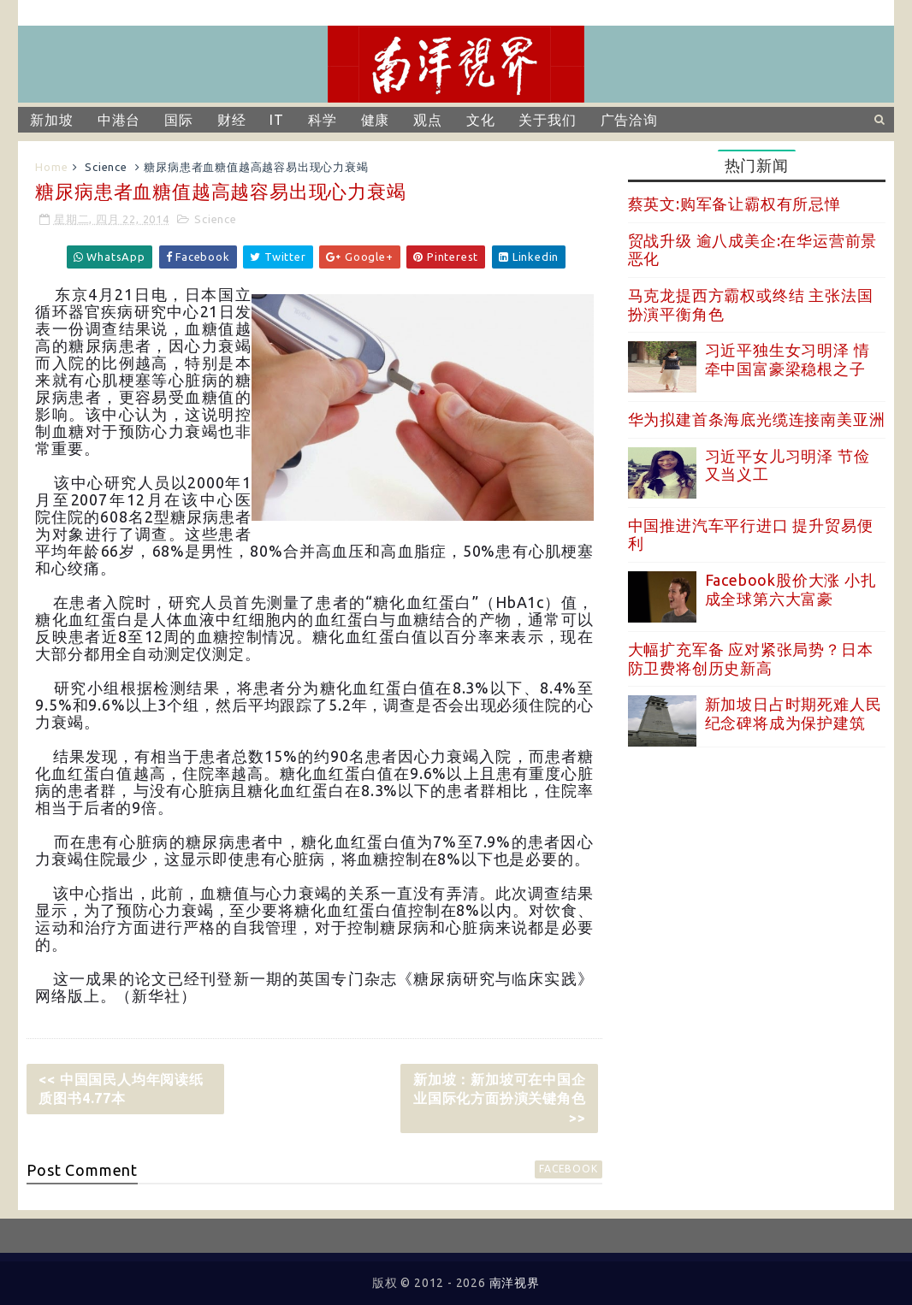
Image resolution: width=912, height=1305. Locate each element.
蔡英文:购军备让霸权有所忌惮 (734, 203)
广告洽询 (629, 119)
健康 (375, 119)
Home (51, 167)
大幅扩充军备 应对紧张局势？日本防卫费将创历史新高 (751, 658)
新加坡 (51, 119)
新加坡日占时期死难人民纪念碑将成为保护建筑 (793, 713)
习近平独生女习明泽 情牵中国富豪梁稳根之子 (787, 359)
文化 (480, 119)
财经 (231, 119)
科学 (322, 119)
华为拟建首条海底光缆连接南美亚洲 (756, 419)
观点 (427, 119)
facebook (568, 1168)
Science (106, 167)
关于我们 (547, 119)
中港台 (119, 119)
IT (276, 119)
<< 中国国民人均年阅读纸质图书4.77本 (120, 1089)
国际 (178, 119)
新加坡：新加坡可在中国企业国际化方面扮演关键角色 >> (499, 1098)
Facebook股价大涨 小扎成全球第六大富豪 (791, 589)
